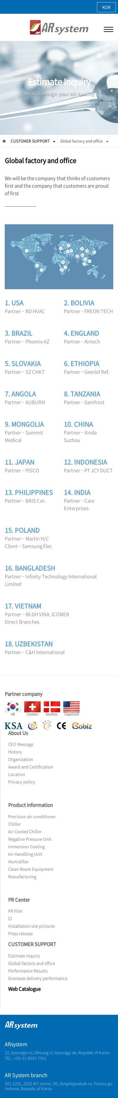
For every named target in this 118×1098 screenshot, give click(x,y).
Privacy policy (21, 782)
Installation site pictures (31, 926)
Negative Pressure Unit (29, 839)
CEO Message (20, 744)
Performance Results (28, 970)
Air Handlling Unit (25, 854)
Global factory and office (84, 141)
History (15, 752)
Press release (20, 933)
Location (16, 774)
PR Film (15, 911)
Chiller (14, 824)
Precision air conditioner (32, 816)
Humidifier (18, 861)
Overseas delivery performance (37, 978)
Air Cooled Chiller (25, 831)
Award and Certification (30, 767)
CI (10, 918)
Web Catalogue (24, 988)
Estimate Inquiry (24, 955)
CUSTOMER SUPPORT (33, 141)
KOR (106, 7)
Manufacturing (22, 876)
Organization (20, 759)
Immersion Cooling (26, 846)
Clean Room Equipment (30, 869)
